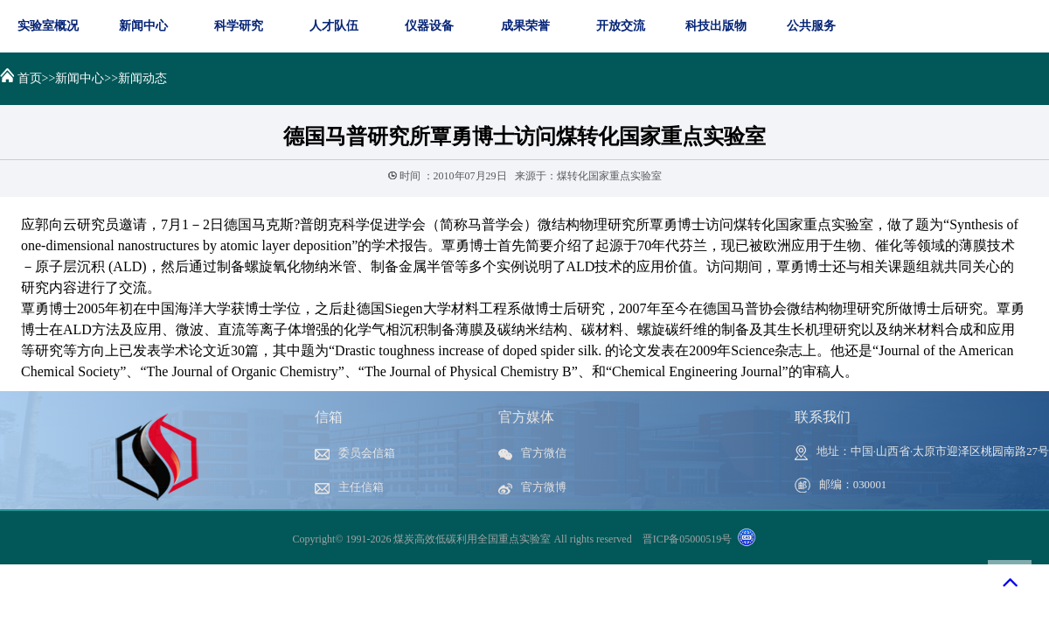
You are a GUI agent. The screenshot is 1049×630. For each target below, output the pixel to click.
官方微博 (532, 487)
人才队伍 (333, 25)
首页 (29, 78)
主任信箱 (349, 487)
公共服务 (811, 25)
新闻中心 (143, 25)
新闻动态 (142, 78)
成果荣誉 (525, 25)
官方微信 (532, 453)
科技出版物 (716, 25)
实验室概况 (48, 25)
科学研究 (238, 25)
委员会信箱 (355, 453)
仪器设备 (429, 25)
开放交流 (620, 25)
